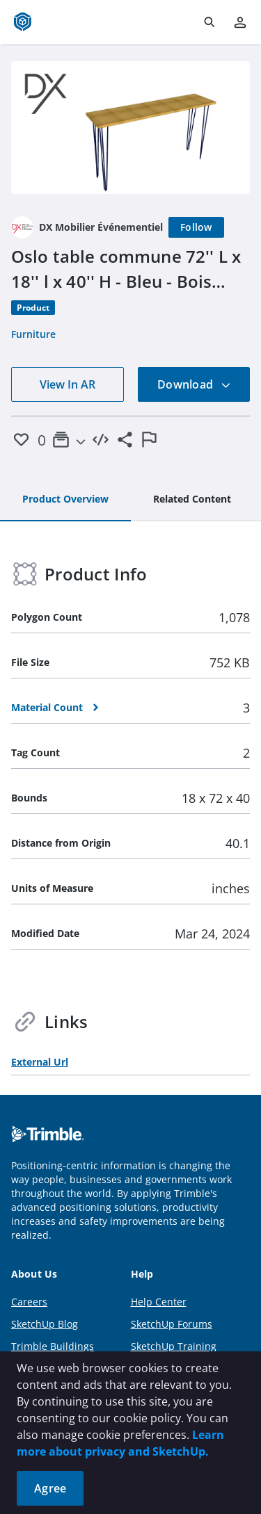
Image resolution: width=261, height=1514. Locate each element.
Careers (29, 1301)
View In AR (67, 384)
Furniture (33, 334)
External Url (39, 1061)
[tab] (65, 499)
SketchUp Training (173, 1346)
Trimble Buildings (52, 1346)
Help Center (159, 1301)
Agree (50, 1488)
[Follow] (196, 227)
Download (194, 384)
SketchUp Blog (44, 1323)
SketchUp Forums (171, 1323)
